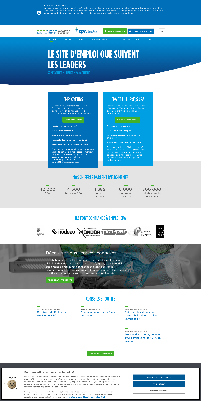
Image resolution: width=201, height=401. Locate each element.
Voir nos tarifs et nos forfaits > (66, 135)
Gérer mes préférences (159, 391)
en (162, 31)
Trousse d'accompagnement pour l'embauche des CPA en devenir (143, 337)
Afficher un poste (73, 120)
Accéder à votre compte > (64, 126)
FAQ (151, 39)
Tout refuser (159, 384)
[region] (100, 384)
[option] (49, 231)
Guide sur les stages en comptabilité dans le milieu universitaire (141, 315)
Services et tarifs (74, 39)
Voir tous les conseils (100, 353)
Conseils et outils (130, 39)
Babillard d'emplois (102, 39)
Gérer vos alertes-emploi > (120, 131)
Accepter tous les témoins (159, 377)
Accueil (52, 39)
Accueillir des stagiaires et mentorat (70, 140)
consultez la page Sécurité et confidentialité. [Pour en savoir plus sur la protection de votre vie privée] (86, 397)
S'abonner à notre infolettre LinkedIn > (71, 145)
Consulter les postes (128, 120)
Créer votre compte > (62, 131)
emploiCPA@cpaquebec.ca (65, 162)
